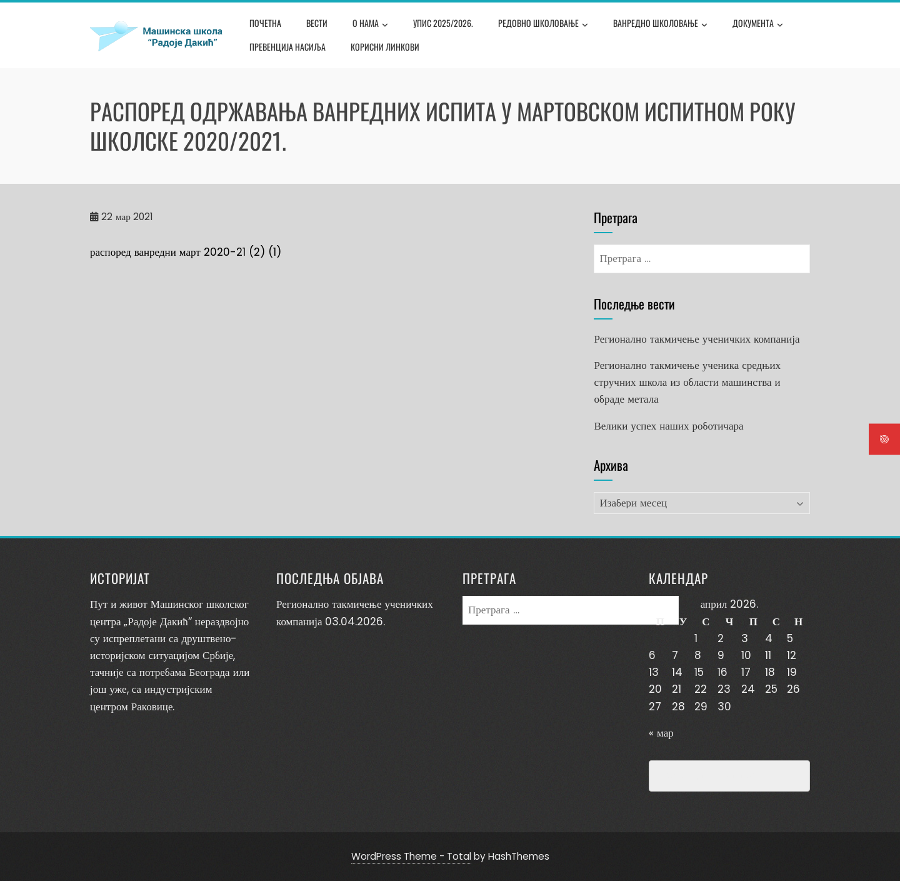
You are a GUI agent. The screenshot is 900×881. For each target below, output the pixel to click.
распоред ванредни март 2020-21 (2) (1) (185, 251)
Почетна (265, 22)
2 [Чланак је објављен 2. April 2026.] (721, 638)
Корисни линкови (385, 46)
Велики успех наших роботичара (668, 425)
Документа (757, 24)
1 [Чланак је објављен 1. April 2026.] (696, 638)
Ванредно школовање (660, 24)
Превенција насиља (287, 46)
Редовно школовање (543, 24)
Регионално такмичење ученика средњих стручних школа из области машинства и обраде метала (687, 382)
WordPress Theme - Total (411, 856)
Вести (317, 22)
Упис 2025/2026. (443, 22)
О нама (370, 24)
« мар (661, 732)
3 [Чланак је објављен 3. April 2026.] (744, 638)
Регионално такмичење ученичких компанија (696, 338)
